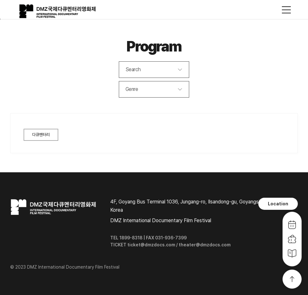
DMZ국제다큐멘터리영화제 (58, 11)
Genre (131, 89)
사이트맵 (286, 9)
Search (133, 69)
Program (154, 46)
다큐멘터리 (41, 134)
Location (278, 203)
